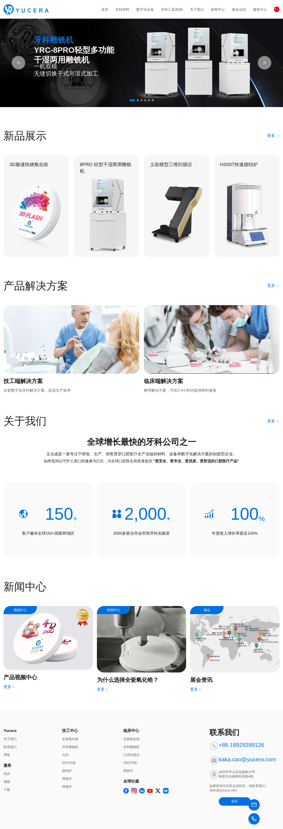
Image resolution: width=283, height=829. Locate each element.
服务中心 (260, 9)
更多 (273, 135)
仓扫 (65, 754)
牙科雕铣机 (70, 747)
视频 (7, 781)
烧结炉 (67, 770)
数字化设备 (145, 9)
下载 (7, 789)
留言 (234, 801)
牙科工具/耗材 (172, 9)
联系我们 (10, 747)
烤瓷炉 (67, 778)
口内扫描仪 (131, 754)
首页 (104, 9)
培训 (7, 773)
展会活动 (239, 9)
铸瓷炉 (67, 786)
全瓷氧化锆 (70, 739)
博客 (7, 754)
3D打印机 (69, 762)
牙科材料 (122, 9)
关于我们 (197, 9)
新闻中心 (218, 9)
